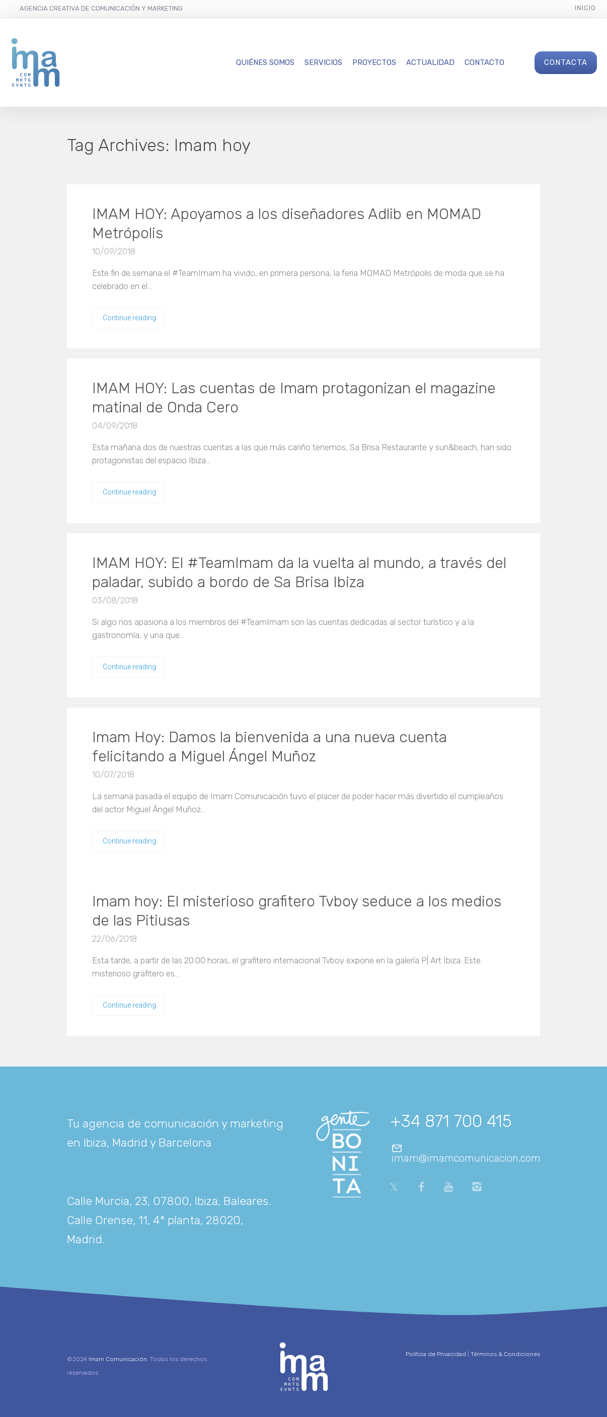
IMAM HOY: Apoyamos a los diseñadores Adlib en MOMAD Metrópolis (286, 223)
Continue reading (129, 318)
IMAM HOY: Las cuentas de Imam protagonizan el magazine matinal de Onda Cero (294, 397)
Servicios (323, 62)
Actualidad (430, 62)
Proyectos (374, 62)
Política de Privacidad (436, 1354)
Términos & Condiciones (505, 1354)
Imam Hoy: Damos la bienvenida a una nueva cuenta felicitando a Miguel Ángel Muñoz (269, 746)
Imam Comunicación (118, 1359)
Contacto (484, 62)
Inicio (585, 8)
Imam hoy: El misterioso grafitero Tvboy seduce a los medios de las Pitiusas (296, 911)
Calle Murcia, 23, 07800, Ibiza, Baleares (167, 1201)
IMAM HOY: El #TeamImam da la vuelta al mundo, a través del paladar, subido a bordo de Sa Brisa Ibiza (299, 572)
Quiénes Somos (265, 62)
